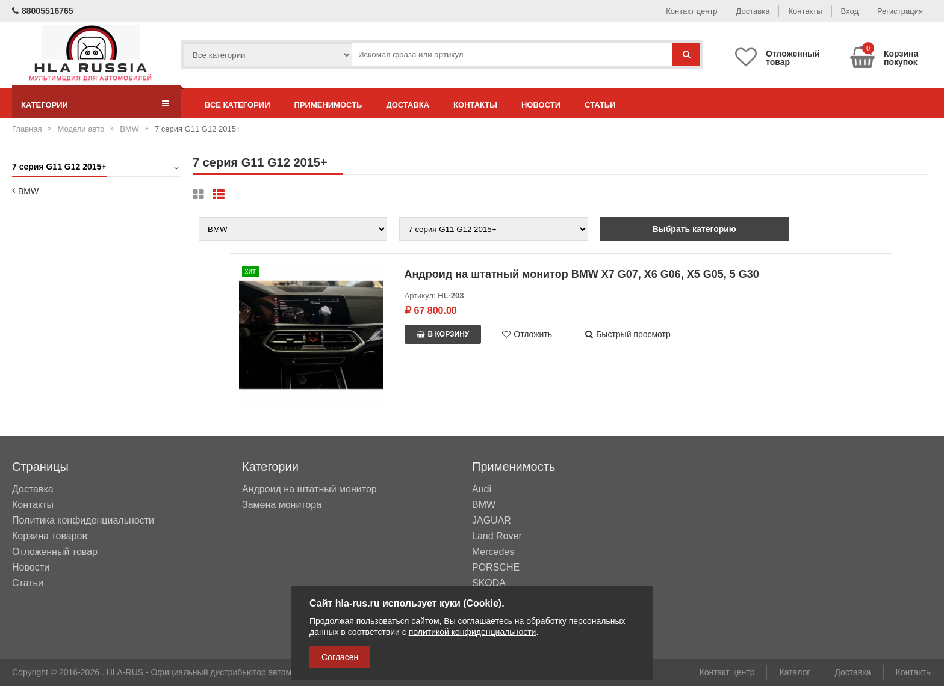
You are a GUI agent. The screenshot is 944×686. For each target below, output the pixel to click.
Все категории (237, 104)
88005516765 (42, 11)
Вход (850, 11)
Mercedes (493, 552)
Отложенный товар (55, 552)
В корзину (443, 334)
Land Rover (497, 536)
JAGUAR (491, 520)
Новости (540, 104)
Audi (481, 489)
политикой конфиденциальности (472, 632)
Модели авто (80, 128)
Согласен (339, 657)
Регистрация (900, 11)
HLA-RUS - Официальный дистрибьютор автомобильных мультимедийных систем (268, 672)
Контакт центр (691, 11)
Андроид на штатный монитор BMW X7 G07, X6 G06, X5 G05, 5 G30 (582, 274)
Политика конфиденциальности (83, 520)
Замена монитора (281, 505)
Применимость (328, 104)
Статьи (600, 104)
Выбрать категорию (694, 229)
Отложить (527, 334)
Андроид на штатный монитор (309, 489)
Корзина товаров (49, 536)
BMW (129, 128)
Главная (27, 128)
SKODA (489, 583)
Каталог (794, 672)
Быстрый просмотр (628, 334)
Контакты (805, 11)
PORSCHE (496, 567)
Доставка (753, 11)
